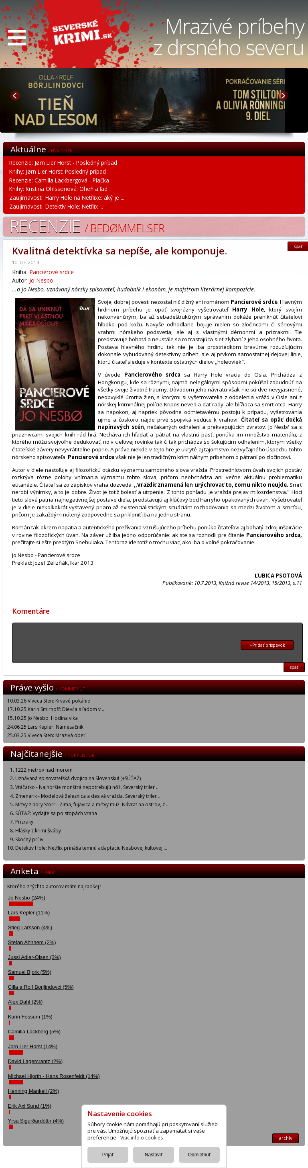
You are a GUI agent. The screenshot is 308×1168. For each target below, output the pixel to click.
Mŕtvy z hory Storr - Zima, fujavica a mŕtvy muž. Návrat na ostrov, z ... (92, 804)
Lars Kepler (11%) (29, 912)
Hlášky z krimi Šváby (38, 830)
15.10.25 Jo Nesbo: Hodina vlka (42, 718)
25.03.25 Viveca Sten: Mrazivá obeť (46, 735)
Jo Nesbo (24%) (26, 897)
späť (294, 667)
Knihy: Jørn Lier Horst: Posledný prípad (57, 171)
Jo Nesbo (41, 280)
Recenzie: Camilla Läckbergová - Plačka (59, 180)
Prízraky (24, 821)
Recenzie (86, 225)
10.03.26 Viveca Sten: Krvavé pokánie (48, 700)
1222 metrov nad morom (44, 769)
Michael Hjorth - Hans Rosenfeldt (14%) (54, 1076)
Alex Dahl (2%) (25, 1001)
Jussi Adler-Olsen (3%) (34, 957)
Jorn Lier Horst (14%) (33, 1046)
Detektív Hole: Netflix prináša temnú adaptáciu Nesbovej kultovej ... (91, 847)
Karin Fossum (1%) (30, 1016)
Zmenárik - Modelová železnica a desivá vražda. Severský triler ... (88, 796)
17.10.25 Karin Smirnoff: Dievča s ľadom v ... (56, 709)
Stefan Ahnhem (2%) (32, 942)
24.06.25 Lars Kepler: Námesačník (45, 726)
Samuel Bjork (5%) (29, 972)
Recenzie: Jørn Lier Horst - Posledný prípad (63, 162)
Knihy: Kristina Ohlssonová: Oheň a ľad (58, 189)
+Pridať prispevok (267, 645)
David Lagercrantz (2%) (35, 1061)
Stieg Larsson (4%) (30, 927)
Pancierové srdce (51, 272)
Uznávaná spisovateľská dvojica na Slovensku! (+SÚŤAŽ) (78, 778)
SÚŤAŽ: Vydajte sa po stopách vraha (56, 813)
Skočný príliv (29, 839)
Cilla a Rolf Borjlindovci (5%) (41, 987)
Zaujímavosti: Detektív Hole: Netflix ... (56, 206)
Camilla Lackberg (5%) (34, 1031)
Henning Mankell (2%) (33, 1091)
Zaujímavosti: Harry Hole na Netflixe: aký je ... (66, 197)
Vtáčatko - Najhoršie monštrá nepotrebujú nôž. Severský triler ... (87, 787)
